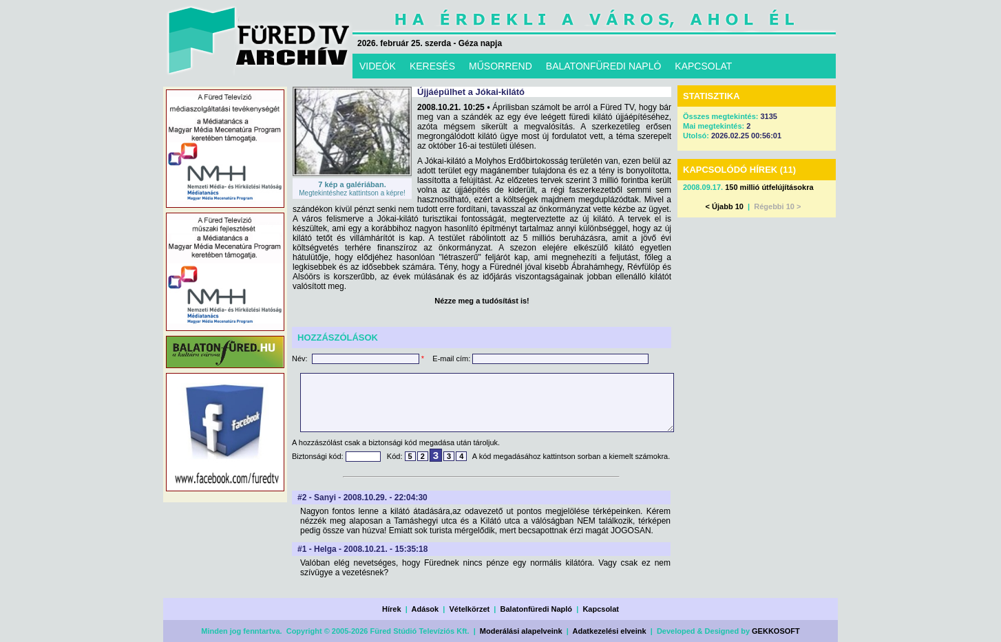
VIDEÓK (377, 66)
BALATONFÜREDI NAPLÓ (604, 66)
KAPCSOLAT (703, 66)
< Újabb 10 (725, 206)
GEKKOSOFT (776, 631)
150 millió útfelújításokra (769, 187)
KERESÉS (432, 66)
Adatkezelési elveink (609, 631)
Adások (425, 609)
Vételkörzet (470, 609)
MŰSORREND (500, 66)
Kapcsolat (600, 609)
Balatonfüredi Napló (536, 609)
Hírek (391, 609)
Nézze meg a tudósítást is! (481, 301)
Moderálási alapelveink (521, 631)
